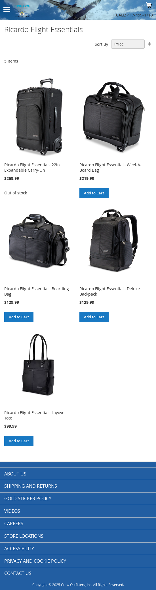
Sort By (101, 44)
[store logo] (45, 10)
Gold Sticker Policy (27, 498)
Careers (13, 523)
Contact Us (17, 573)
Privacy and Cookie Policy (35, 561)
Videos (12, 511)
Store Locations (23, 536)
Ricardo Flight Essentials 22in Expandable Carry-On (32, 167)
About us (15, 474)
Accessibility (19, 548)
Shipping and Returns (30, 486)
